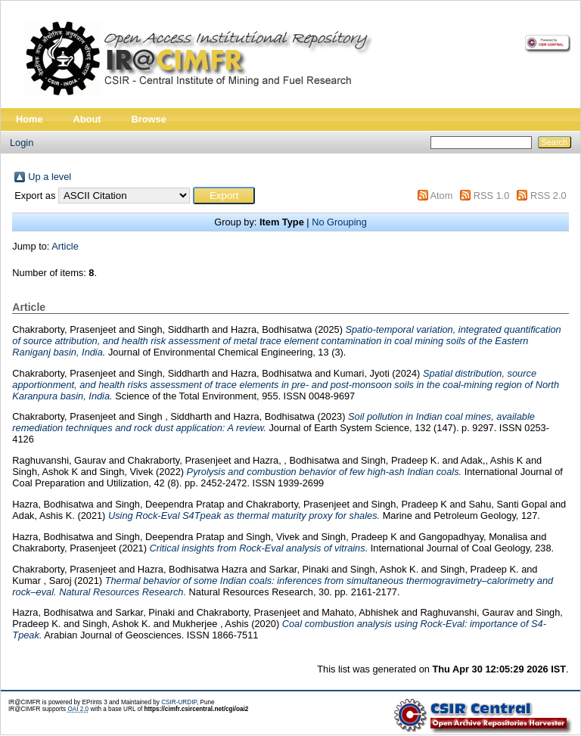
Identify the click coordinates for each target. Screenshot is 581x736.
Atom (441, 195)
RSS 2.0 (548, 195)
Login (21, 142)
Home (29, 119)
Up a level (49, 176)
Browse (149, 119)
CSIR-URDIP (179, 702)
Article (65, 246)
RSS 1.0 (492, 195)
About (87, 119)
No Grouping (339, 222)
